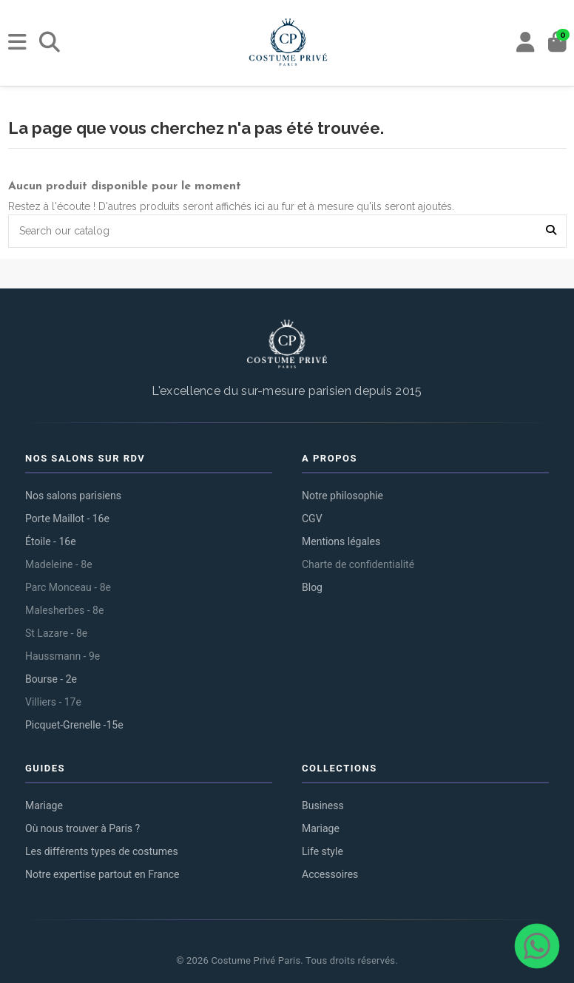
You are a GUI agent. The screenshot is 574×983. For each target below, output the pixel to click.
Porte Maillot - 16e (67, 518)
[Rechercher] (50, 43)
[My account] (525, 43)
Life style (322, 851)
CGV (312, 518)
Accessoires (330, 874)
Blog (312, 587)
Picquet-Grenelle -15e (74, 725)
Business (323, 805)
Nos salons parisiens (73, 495)
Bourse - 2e (51, 679)
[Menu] (17, 43)
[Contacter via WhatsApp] (537, 946)
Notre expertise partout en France (102, 874)
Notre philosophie (342, 495)
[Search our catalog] (551, 231)
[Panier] (557, 43)
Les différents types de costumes (101, 851)
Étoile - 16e (50, 541)
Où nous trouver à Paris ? (82, 828)
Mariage (44, 805)
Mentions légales (341, 541)
